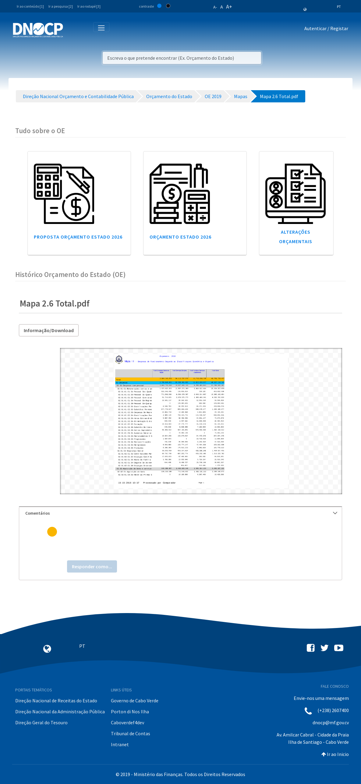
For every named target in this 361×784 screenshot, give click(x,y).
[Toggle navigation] (71, 30)
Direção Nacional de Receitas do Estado (56, 700)
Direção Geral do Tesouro (41, 722)
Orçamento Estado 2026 (180, 237)
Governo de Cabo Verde (134, 700)
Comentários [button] (181, 513)
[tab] (180, 513)
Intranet (120, 744)
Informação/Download (49, 330)
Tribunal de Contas (130, 733)
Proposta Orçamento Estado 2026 (78, 237)
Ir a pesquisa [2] (60, 6)
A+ (229, 6)
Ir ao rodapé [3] (89, 6)
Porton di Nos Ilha (130, 711)
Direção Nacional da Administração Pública (60, 711)
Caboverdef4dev (127, 722)
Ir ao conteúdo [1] (30, 6)
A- (215, 7)
